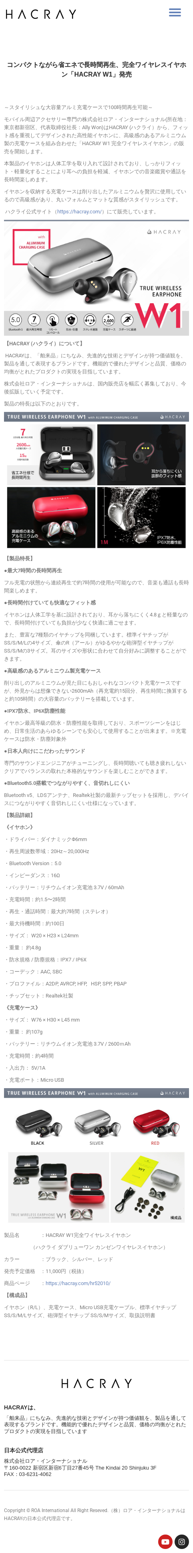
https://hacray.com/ (79, 212)
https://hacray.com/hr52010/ (78, 1283)
